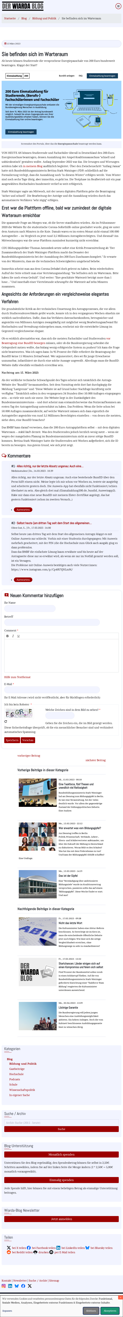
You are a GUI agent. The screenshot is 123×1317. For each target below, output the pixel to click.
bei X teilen (19, 1248)
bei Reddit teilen (22, 1252)
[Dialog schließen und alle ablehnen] (120, 1297)
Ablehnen (91, 1310)
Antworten (23, 509)
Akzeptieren (110, 1310)
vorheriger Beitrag (28, 755)
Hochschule (16, 1074)
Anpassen (7, 1310)
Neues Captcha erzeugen (5, 721)
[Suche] (61, 1122)
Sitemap (54, 1280)
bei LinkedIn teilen (73, 1248)
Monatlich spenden (61, 1154)
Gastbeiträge (17, 1069)
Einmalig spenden (61, 1180)
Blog (24, 18)
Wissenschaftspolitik (22, 1090)
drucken (44, 1252)
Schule (13, 1084)
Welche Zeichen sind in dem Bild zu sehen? (71, 709)
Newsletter (20, 1280)
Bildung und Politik (44, 18)
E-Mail (8, 684)
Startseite (10, 18)
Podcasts (14, 1079)
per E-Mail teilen (65, 1252)
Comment (10, 630)
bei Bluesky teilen (102, 1248)
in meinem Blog (32, 166)
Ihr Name (10, 602)
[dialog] (61, 1306)
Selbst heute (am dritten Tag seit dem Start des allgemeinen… (54, 523)
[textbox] (61, 655)
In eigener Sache (19, 1095)
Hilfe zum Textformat (17, 677)
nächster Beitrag (96, 760)
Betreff (8, 616)
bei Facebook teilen (44, 1248)
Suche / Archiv (38, 1280)
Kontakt (6, 1280)
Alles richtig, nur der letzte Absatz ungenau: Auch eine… (50, 466)
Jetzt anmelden (61, 1219)
